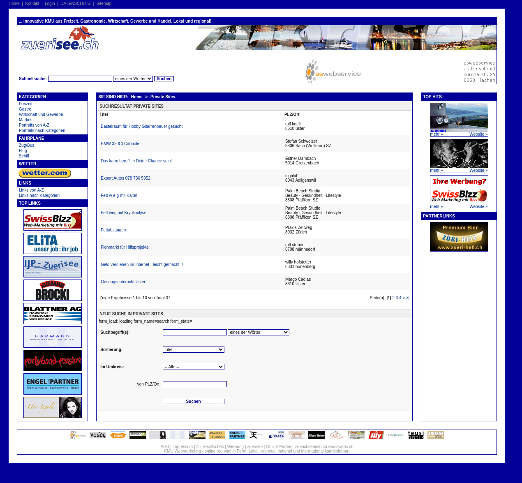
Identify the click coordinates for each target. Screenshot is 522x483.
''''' (193, 367)
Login (50, 3)
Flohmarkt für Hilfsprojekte (125, 247)
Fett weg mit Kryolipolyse (123, 212)
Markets (26, 120)
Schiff (24, 156)
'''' (193, 350)
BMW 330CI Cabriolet (121, 143)
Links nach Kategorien (39, 195)
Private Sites (162, 97)
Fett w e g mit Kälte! (119, 195)
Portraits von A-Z (34, 125)
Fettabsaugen (113, 230)
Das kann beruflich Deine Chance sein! (136, 161)
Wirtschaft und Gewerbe (41, 114)
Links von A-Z (31, 190)
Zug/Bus (26, 145)
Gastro (25, 109)
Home (14, 3)
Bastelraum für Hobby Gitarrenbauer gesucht (141, 126)
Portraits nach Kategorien (42, 130)
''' (258, 332)
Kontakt (32, 3)
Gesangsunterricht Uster (123, 282)
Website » (478, 134)
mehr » (436, 134)
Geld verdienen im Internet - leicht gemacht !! (142, 264)
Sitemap (104, 3)
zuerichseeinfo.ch (311, 446)
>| (407, 298)
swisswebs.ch (340, 446)
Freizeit (25, 104)
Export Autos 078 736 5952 (125, 178)
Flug (23, 150)
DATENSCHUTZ (75, 3)
